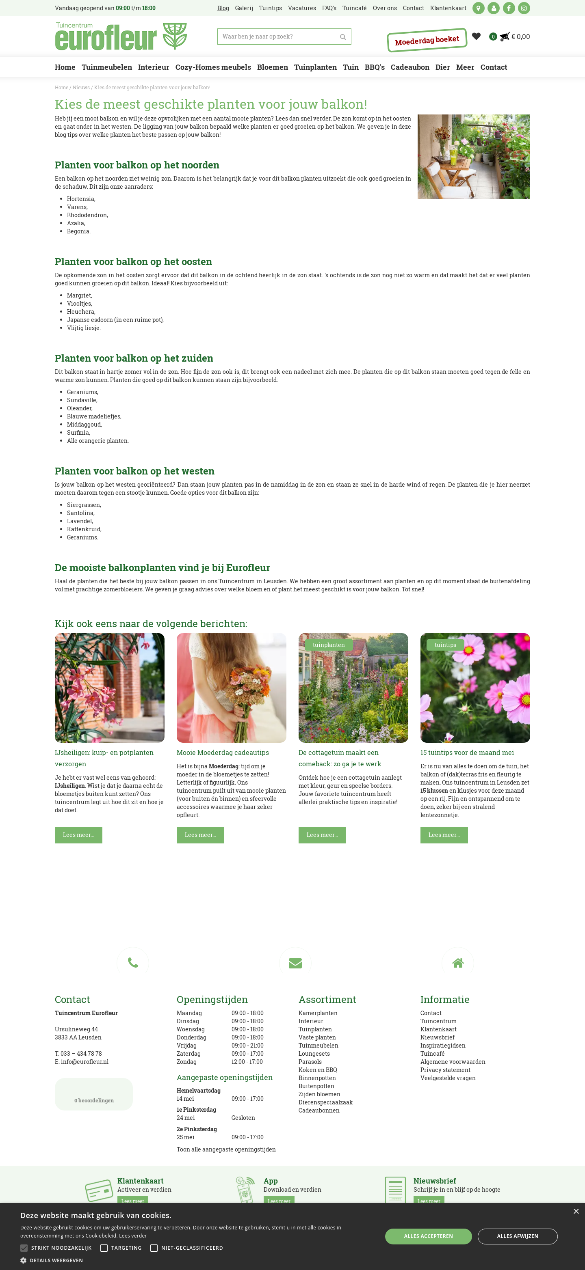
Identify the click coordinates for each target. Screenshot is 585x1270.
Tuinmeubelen (318, 1045)
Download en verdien (292, 1191)
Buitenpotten (316, 1086)
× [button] (576, 1212)
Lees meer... (78, 835)
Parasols (310, 1061)
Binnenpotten (317, 1078)
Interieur (311, 1021)
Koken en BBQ (318, 1070)
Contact (431, 1013)
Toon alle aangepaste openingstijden (226, 1149)
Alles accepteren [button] (428, 1236)
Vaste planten (317, 1037)
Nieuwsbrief (437, 1037)
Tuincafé (432, 1053)
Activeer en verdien (144, 1191)
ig (524, 8)
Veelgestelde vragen (448, 1078)
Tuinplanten (315, 1029)
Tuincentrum (438, 1021)
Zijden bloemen (319, 1094)
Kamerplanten (318, 1013)
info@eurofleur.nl (84, 1061)
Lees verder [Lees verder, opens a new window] (133, 1235)
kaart (478, 8)
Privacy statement (445, 1070)
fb (509, 8)
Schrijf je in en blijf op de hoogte (457, 1191)
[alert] (292, 1236)
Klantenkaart (438, 1029)
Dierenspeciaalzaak (326, 1102)
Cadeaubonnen (319, 1110)
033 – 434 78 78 (81, 1053)
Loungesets (314, 1053)
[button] (196, 1260)
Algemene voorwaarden (452, 1061)
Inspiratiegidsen (443, 1045)
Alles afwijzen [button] (518, 1236)
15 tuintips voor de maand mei (467, 752)
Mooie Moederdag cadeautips (223, 752)
